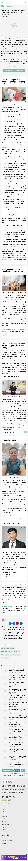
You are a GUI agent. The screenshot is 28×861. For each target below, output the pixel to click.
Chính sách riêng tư (6, 838)
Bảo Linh (10, 620)
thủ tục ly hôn (18, 299)
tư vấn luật (17, 651)
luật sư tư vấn (9, 51)
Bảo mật (4, 829)
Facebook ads (5, 818)
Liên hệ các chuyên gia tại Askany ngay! (14, 70)
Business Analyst (6, 806)
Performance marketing (7, 814)
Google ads (4, 816)
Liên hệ (3, 832)
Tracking (4, 809)
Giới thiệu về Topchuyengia (8, 824)
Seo (3, 811)
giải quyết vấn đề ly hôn (15, 654)
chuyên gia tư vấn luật (7, 651)
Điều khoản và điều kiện (7, 840)
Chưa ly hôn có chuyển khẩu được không (14, 36)
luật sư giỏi (4, 654)
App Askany (4, 827)
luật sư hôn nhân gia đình (7, 648)
